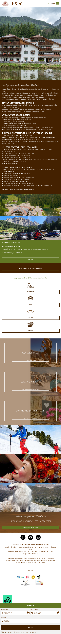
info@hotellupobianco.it (30, 554)
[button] (15, 613)
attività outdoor (9, 123)
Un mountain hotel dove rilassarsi (30, 268)
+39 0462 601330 (46, 551)
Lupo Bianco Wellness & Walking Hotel (15, 89)
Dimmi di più (30, 259)
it (48, 4)
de (54, 4)
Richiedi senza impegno (30, 527)
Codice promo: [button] (6, 632)
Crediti (30, 570)
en (51, 4)
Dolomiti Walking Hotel (20, 127)
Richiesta (30, 605)
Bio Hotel (16, 149)
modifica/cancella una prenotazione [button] (26, 632)
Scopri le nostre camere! (9, 163)
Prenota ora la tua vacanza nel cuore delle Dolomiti (18, 189)
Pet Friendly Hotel (21, 181)
